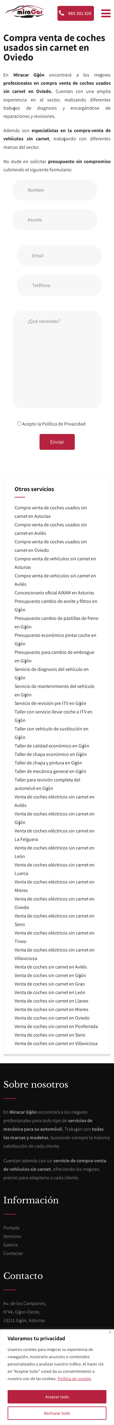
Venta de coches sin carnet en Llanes (51, 1001)
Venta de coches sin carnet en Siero (50, 1035)
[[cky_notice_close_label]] (110, 1332)
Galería (10, 1245)
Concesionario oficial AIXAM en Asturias (54, 592)
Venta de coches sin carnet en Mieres (51, 1009)
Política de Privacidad (63, 424)
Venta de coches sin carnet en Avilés (51, 967)
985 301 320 (75, 13)
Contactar (13, 1253)
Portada (11, 1228)
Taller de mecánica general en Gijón (50, 771)
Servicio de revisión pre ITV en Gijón (50, 703)
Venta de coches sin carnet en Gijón (50, 975)
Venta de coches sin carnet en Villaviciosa (56, 1043)
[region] (57, 1377)
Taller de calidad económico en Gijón (52, 746)
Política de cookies (74, 1378)
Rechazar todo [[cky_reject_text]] (57, 1413)
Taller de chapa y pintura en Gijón (48, 763)
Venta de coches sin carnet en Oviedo (52, 1018)
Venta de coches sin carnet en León (50, 992)
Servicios (12, 1236)
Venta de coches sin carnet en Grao (50, 984)
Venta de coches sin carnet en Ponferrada (56, 1026)
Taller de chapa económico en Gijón (51, 754)
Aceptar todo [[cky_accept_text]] (57, 1396)
